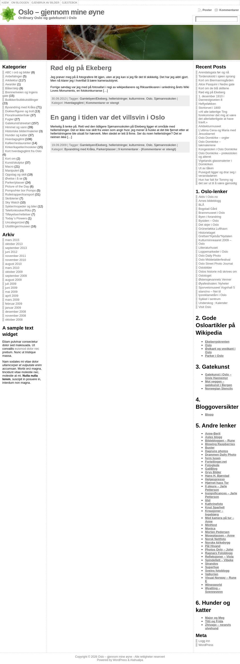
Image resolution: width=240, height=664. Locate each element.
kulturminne (136, 98)
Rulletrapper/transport (19, 194)
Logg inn (204, 641)
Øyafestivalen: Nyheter (214, 283)
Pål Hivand (212, 546)
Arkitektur (11, 80)
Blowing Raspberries (220, 444)
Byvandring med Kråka (20, 107)
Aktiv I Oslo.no (208, 197)
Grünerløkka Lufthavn (213, 228)
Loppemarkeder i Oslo (213, 251)
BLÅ (201, 204)
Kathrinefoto (214, 504)
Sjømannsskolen (165, 98)
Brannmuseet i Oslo (212, 212)
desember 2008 (15, 311)
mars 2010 (12, 268)
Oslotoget (205, 275)
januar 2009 (13, 307)
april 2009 (11, 295)
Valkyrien (211, 574)
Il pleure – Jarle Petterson (216, 487)
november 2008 (15, 315)
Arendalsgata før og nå (214, 72)
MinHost (211, 525)
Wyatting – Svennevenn (214, 589)
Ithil (207, 500)
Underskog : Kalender (213, 303)
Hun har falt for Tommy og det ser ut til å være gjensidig (218, 181)
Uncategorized (15, 222)
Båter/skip (12, 88)
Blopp (209, 414)
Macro (9, 166)
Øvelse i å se (13, 178)
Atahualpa (136, 660)
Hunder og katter (16, 135)
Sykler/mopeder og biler (21, 206)
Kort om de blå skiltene (214, 88)
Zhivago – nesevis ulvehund (218, 626)
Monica (210, 528)
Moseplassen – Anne (220, 535)
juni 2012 (11, 252)
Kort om (10, 158)
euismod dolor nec (27, 348)
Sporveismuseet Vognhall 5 (217, 287)
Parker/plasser (15, 182)
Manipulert (12, 170)
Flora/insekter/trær (17, 115)
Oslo (149, 98)
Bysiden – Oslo (209, 220)
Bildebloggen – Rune (220, 440)
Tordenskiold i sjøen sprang (217, 76)
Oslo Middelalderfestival (214, 259)
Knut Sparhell (215, 507)
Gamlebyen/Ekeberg (93, 98)
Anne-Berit (212, 433)
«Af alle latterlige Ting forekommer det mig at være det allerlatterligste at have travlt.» (217, 117)
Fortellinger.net (216, 461)
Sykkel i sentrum (210, 299)
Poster (207, 10)
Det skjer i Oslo (209, 224)
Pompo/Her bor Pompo (20, 190)
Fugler (9, 119)
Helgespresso (215, 479)
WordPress (206, 645)
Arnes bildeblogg (210, 201)
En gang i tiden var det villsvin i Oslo (107, 117)
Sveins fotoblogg (217, 570)
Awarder (10, 84)
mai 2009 (11, 291)
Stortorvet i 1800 (210, 107)
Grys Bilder (213, 472)
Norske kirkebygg (217, 542)
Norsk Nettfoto (215, 539)
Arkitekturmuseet (210, 126)
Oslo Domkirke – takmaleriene (210, 143)
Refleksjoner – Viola (219, 556)
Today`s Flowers (16, 218)
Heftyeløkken (207, 103)
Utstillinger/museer (17, 226)
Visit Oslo (205, 307)
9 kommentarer (128, 149)
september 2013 (16, 248)
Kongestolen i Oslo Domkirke (218, 149)
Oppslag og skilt (15, 174)
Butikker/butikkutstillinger (21, 99)
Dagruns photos (216, 451)
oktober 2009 (14, 272)
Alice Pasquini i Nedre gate (217, 84)
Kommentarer (229, 10)
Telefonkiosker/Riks (18, 210)
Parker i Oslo (214, 355)
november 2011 (15, 256)
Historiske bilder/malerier (21, 131)
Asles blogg (213, 437)
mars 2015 (12, 240)
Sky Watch (12, 202)
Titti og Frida (214, 621)
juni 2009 (11, 287)
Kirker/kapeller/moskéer (21, 147)
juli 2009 (10, 283)
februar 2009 (13, 303)
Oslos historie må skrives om (218, 271)
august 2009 (13, 279)
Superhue (212, 567)
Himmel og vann (16, 127)
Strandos (211, 563)
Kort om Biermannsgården (216, 80)
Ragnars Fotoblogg (218, 553)
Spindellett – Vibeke (219, 560)
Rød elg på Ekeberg (81, 67)
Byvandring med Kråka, (80, 149)
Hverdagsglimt (14, 139)
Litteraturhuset (208, 247)
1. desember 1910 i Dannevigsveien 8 (211, 97)
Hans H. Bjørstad (217, 475)
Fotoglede (212, 465)
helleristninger (118, 98)
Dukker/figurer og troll (19, 111)
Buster (210, 447)
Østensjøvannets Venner (215, 279)
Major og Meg (214, 617)
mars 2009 (12, 299)
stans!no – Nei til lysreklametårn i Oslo (212, 293)
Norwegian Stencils (219, 388)
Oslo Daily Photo (210, 255)
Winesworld (213, 584)
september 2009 (16, 276)
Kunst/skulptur (14, 162)
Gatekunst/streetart (18, 123)
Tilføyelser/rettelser (17, 214)
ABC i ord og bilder (17, 72)
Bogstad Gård (208, 208)
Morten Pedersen (217, 532)
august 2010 (13, 264)
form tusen (213, 458)
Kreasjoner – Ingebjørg (214, 512)
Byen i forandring (210, 216)
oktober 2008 (14, 319)
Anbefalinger (13, 76)
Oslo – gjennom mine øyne (61, 12)
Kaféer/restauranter (18, 143)
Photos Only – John (219, 549)
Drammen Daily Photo (220, 454)
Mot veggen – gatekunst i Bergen (218, 383)
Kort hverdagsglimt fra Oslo (23, 151)
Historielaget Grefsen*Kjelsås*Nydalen (215, 234)
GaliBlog (211, 468)
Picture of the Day (17, 186)
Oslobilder (205, 267)
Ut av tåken (206, 168)
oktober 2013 (14, 244)
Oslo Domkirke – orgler (214, 137)
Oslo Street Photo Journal (216, 263)
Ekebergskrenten (217, 341)
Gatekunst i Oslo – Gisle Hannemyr (218, 376)
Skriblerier (12, 198)
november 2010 (15, 260)
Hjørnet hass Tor (217, 482)
